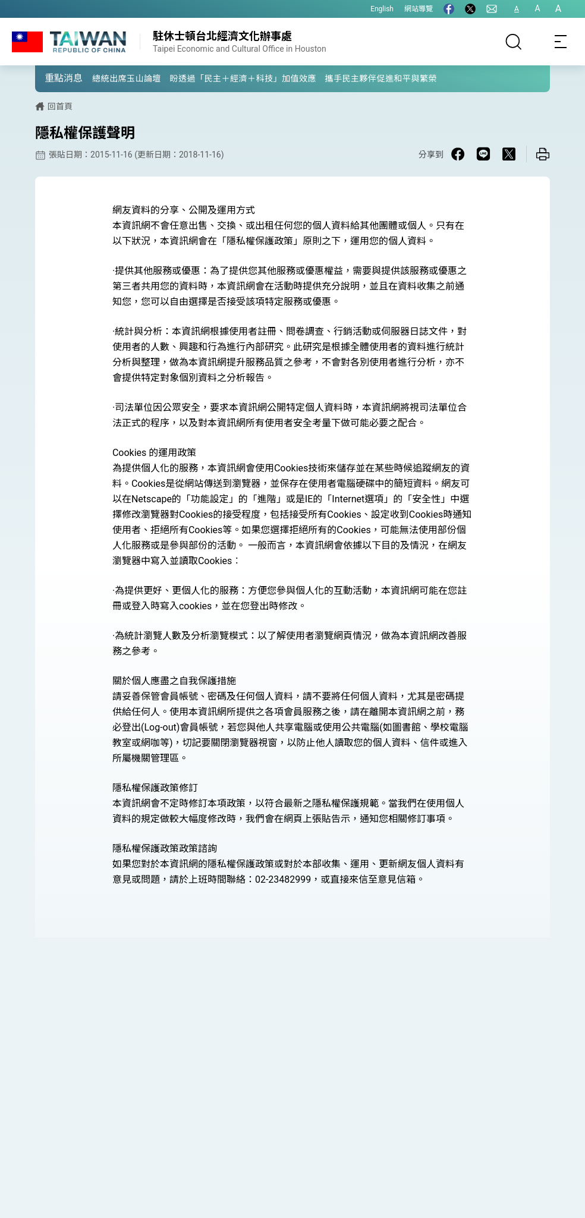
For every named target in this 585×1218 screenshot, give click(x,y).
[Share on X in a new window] (509, 154)
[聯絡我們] (491, 9)
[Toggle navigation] (561, 41)
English (382, 9)
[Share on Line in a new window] (483, 154)
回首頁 (60, 106)
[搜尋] (513, 41)
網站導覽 (418, 9)
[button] (53, 78)
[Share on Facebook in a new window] (457, 154)
